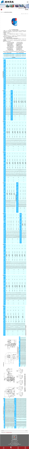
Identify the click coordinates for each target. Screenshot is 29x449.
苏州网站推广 (16, 445)
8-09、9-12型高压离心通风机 (8, 432)
